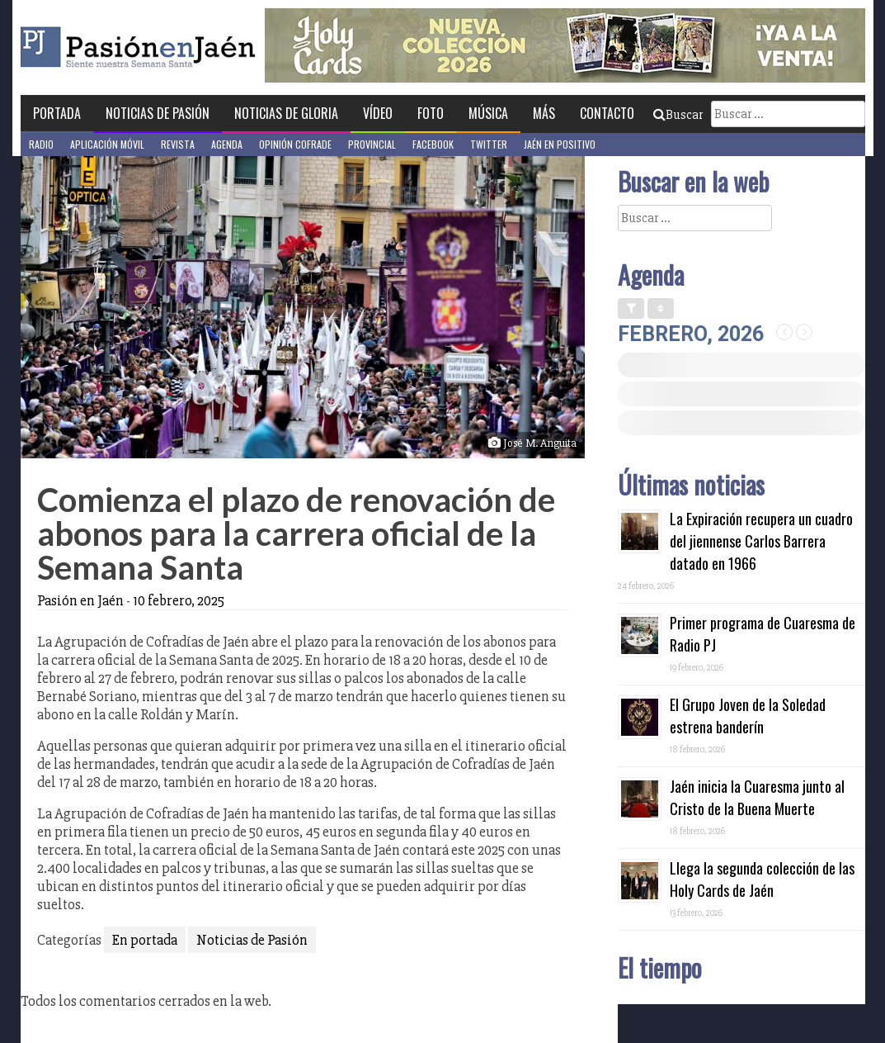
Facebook (433, 144)
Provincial (372, 144)
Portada (57, 113)
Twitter (488, 144)
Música (488, 113)
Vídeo (378, 113)
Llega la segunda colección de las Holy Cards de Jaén (762, 879)
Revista (178, 144)
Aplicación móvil (107, 144)
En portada (144, 940)
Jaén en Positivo (559, 144)
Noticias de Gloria (286, 113)
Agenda (226, 144)
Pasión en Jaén (182, 47)
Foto (430, 113)
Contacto (607, 113)
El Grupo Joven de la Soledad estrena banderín (748, 715)
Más (544, 113)
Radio (41, 144)
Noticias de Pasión (157, 113)
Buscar (678, 115)
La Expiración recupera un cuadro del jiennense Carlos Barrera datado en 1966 (761, 541)
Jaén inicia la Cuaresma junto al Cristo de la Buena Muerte (757, 797)
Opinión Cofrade (295, 144)
